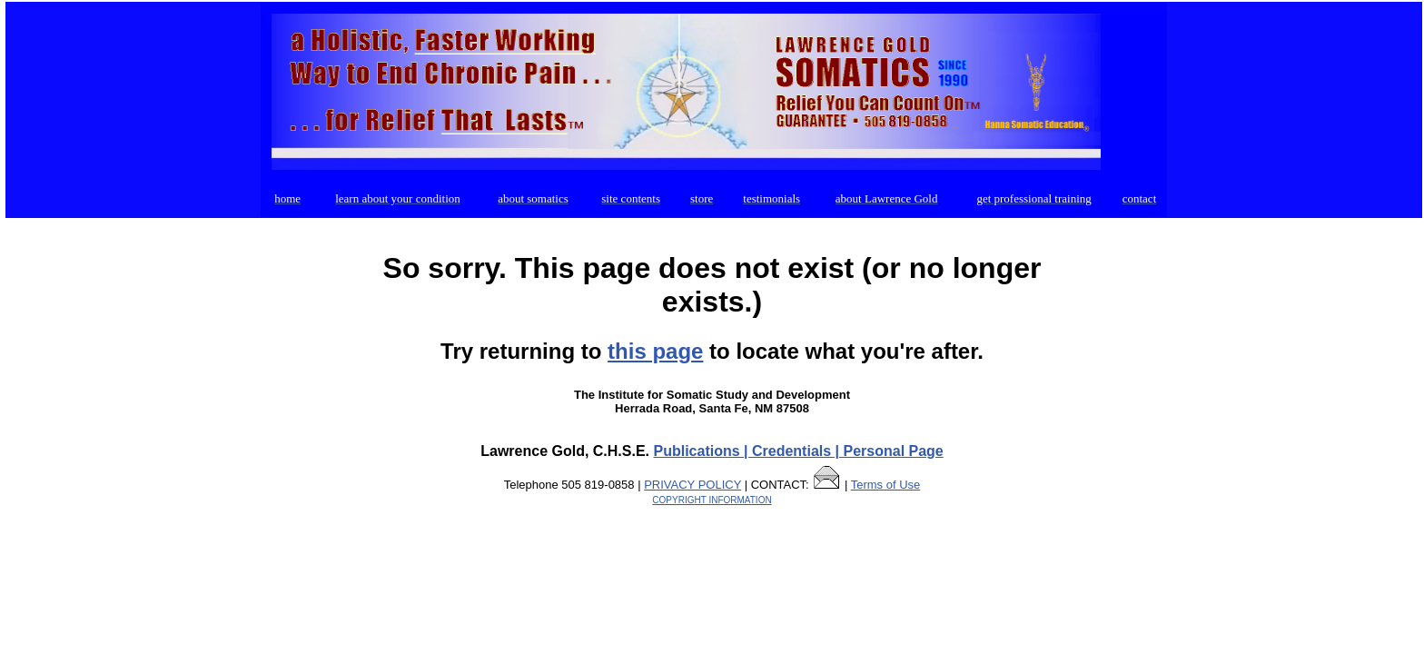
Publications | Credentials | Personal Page (798, 451)
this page (655, 351)
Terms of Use (886, 484)
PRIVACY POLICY (692, 484)
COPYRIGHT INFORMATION (711, 500)
